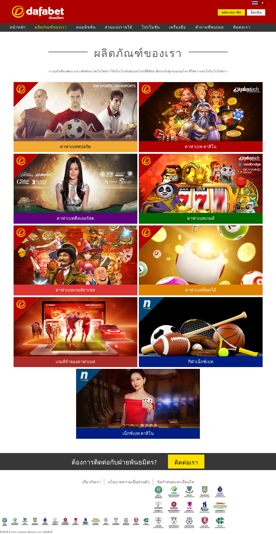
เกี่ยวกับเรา (91, 482)
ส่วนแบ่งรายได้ (118, 27)
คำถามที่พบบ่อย (209, 27)
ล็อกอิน (256, 12)
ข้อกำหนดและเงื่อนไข (175, 482)
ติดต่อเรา (241, 27)
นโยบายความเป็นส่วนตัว (129, 482)
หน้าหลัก (18, 27)
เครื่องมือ (177, 27)
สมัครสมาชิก (231, 12)
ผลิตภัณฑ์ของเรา (51, 27)
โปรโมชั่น (151, 27)
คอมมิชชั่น (86, 27)
